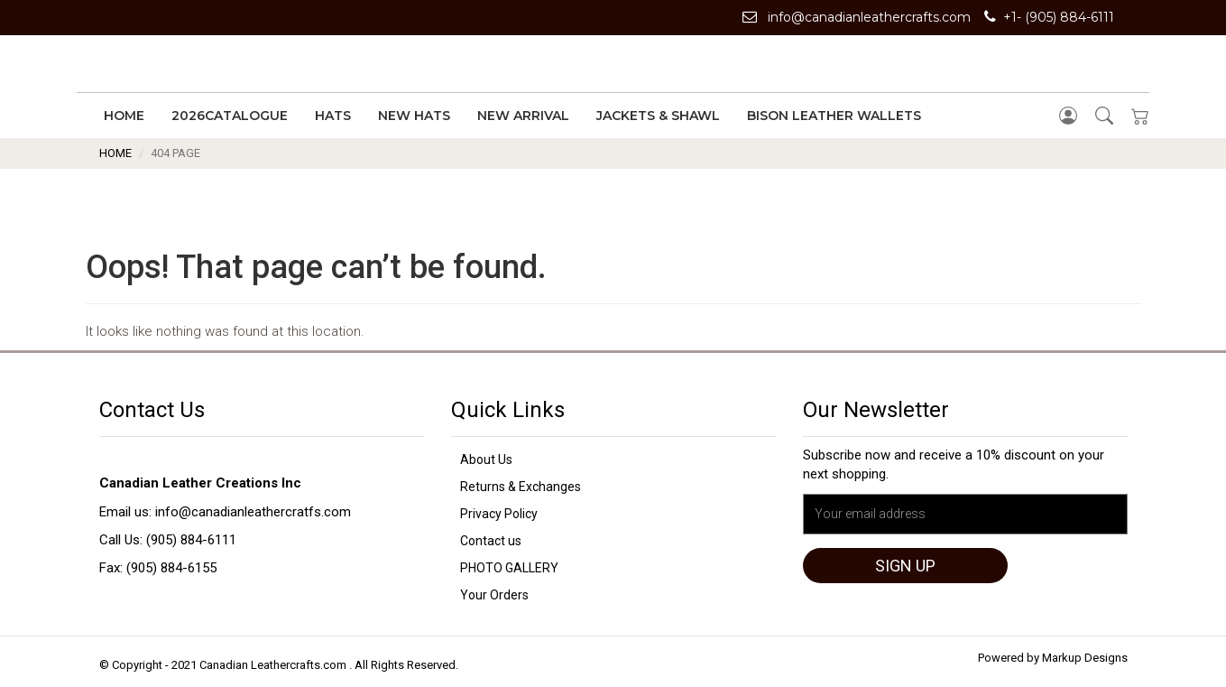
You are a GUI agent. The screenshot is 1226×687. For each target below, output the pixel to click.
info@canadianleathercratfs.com (253, 512)
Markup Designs (1085, 657)
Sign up (905, 565)
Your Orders (494, 595)
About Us (486, 459)
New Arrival (523, 115)
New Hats (414, 115)
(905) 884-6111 (191, 540)
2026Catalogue (229, 115)
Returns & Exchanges (520, 486)
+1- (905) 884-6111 (1049, 17)
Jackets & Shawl (658, 115)
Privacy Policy (499, 513)
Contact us (490, 541)
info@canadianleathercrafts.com (856, 17)
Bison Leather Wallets (834, 115)
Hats (333, 115)
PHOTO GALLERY (509, 568)
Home (124, 115)
